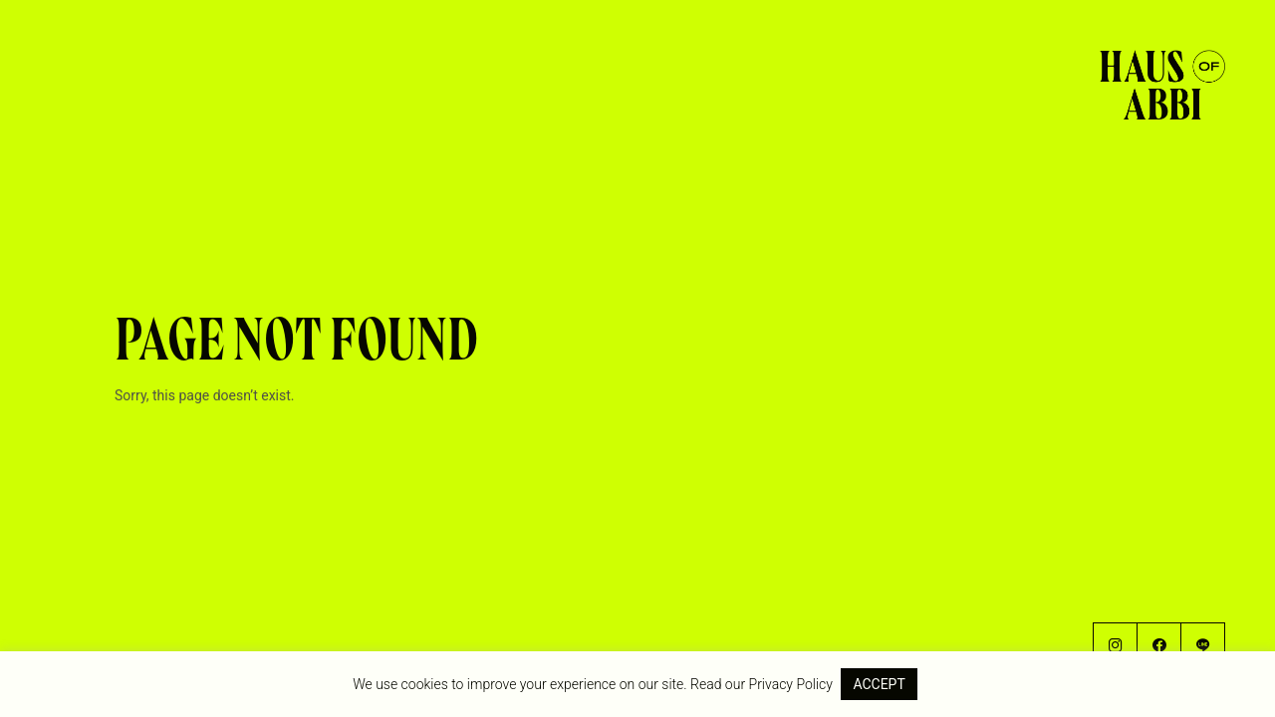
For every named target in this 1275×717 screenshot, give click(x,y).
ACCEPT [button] (878, 684)
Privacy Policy (791, 684)
